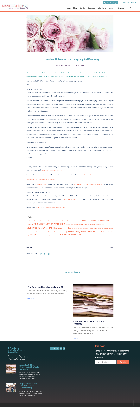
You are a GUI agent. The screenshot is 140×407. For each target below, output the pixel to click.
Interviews (102, 8)
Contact (121, 8)
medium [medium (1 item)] (97, 228)
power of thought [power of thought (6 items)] (74, 231)
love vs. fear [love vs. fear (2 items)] (74, 224)
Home (68, 8)
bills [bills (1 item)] (48, 220)
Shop (75, 8)
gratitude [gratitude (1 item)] (89, 220)
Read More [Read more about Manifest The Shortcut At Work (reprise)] (76, 338)
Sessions (91, 8)
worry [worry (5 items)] (78, 235)
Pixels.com (39, 208)
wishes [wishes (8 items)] (67, 234)
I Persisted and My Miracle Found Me (45, 287)
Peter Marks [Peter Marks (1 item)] (60, 231)
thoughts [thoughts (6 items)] (34, 235)
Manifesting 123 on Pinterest (56, 208)
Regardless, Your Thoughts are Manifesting (28, 386)
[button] (111, 8)
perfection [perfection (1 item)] (55, 231)
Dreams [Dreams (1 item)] (65, 220)
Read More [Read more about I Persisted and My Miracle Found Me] (30, 298)
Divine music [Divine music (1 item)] (60, 220)
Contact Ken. (88, 175)
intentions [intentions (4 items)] (101, 221)
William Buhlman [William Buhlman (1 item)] (56, 235)
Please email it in (69, 199)
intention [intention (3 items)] (94, 221)
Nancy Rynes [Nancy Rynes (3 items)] (103, 228)
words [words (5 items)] (73, 235)
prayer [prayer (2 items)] (84, 231)
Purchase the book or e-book (52, 170)
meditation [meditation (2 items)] (92, 228)
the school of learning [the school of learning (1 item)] (108, 231)
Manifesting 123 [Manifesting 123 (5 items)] (64, 228)
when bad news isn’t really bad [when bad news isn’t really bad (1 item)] (45, 235)
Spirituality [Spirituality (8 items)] (91, 231)
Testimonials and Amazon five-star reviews (42, 180)
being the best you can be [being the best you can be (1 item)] (41, 220)
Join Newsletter (129, 2)
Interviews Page (40, 184)
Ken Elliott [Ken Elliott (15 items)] (39, 223)
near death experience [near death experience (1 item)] (37, 231)
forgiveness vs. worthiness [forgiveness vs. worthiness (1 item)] (75, 220)
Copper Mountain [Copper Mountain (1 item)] (53, 220)
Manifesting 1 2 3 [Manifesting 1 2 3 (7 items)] (49, 228)
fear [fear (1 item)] (68, 220)
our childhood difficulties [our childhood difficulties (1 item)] (47, 231)
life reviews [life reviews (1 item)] (67, 224)
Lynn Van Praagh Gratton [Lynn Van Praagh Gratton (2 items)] (85, 224)
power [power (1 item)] (64, 231)
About (112, 8)
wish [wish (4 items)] (61, 235)
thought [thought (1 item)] (28, 235)
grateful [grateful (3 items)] (84, 221)
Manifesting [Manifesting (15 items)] (33, 227)
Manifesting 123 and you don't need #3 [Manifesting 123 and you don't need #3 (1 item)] (80, 228)
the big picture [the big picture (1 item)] (100, 231)
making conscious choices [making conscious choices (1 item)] (98, 224)
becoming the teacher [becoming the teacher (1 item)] (31, 220)
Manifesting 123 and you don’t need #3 (88, 184)
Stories (83, 8)
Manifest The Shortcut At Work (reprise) (88, 322)
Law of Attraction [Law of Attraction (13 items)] (55, 223)
